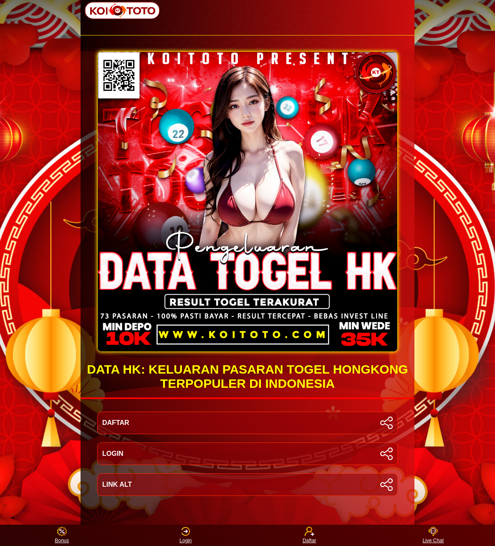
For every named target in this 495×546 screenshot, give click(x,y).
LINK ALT (247, 484)
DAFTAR (247, 423)
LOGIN (247, 453)
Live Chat (433, 535)
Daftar (309, 535)
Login (185, 535)
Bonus (62, 535)
